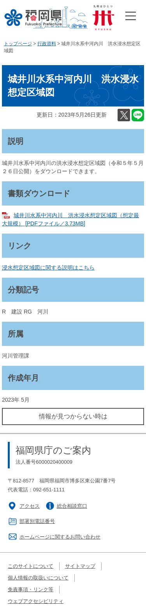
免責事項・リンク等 (30, 589)
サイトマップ (80, 566)
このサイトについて (30, 566)
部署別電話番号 (37, 521)
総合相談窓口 (72, 506)
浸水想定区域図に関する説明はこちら (48, 267)
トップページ (18, 43)
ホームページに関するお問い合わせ (59, 537)
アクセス (29, 506)
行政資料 (46, 43)
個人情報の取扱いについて (38, 578)
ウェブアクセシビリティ (35, 601)
